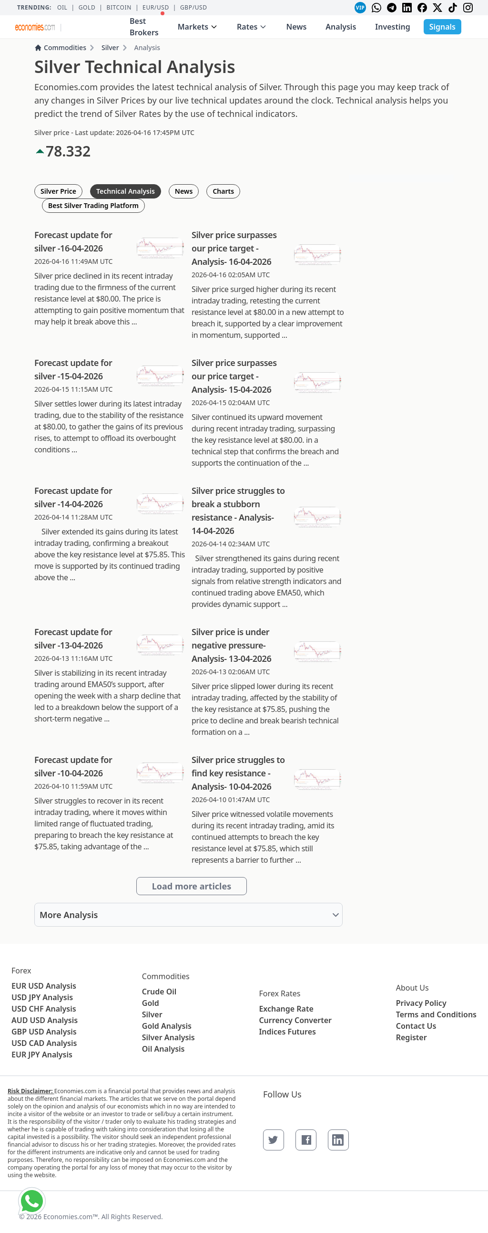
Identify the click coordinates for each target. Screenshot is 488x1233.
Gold (87, 7)
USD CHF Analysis (43, 1008)
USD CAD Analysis (44, 1043)
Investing (392, 26)
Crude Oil (159, 991)
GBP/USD (193, 7)
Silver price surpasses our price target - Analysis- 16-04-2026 (234, 248)
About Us (412, 987)
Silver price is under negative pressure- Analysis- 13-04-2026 (231, 645)
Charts (223, 191)
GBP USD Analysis (44, 1031)
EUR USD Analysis (43, 986)
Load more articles (192, 886)
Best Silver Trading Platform (93, 205)
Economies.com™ (70, 1216)
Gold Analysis (167, 1026)
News (296, 26)
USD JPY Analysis (42, 997)
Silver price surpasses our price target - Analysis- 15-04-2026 (234, 376)
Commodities (60, 47)
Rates (252, 26)
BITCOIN (118, 7)
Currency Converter (295, 1020)
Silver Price (58, 191)
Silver (110, 47)
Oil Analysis (163, 1049)
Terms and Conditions (436, 1014)
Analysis (340, 26)
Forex (21, 970)
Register (411, 1037)
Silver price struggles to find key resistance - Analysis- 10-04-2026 (238, 773)
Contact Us (416, 1026)
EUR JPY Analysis (41, 1054)
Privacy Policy (421, 1003)
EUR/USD (155, 7)
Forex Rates (279, 993)
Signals (442, 26)
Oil (62, 7)
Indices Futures (287, 1031)
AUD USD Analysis (44, 1020)
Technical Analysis (125, 191)
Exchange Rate (286, 1008)
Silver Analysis (168, 1037)
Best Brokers (147, 24)
